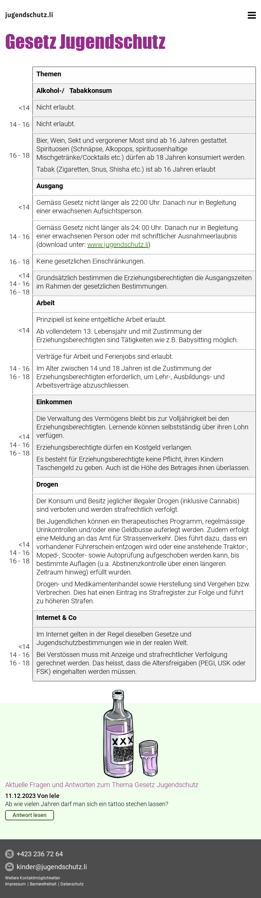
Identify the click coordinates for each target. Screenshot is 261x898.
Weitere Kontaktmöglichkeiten (32, 878)
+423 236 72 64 (40, 854)
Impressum (16, 884)
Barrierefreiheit (43, 884)
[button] (252, 15)
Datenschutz (72, 884)
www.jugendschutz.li (117, 244)
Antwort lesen (30, 815)
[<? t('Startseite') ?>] (29, 15)
